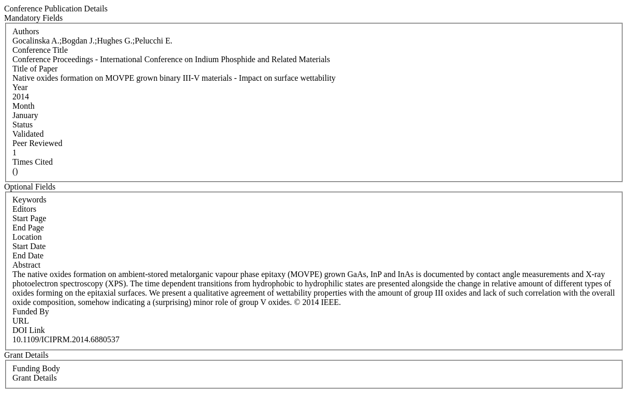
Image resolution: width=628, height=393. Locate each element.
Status (22, 124)
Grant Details (34, 377)
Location (27, 236)
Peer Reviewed (37, 143)
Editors (24, 209)
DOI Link (28, 330)
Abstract (26, 264)
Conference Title (40, 50)
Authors (25, 31)
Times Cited (32, 161)
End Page (28, 227)
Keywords (29, 199)
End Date (27, 255)
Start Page (29, 218)
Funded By (30, 311)
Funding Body (36, 368)
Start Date (29, 246)
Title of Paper (34, 68)
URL (20, 320)
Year (19, 87)
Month (23, 105)
